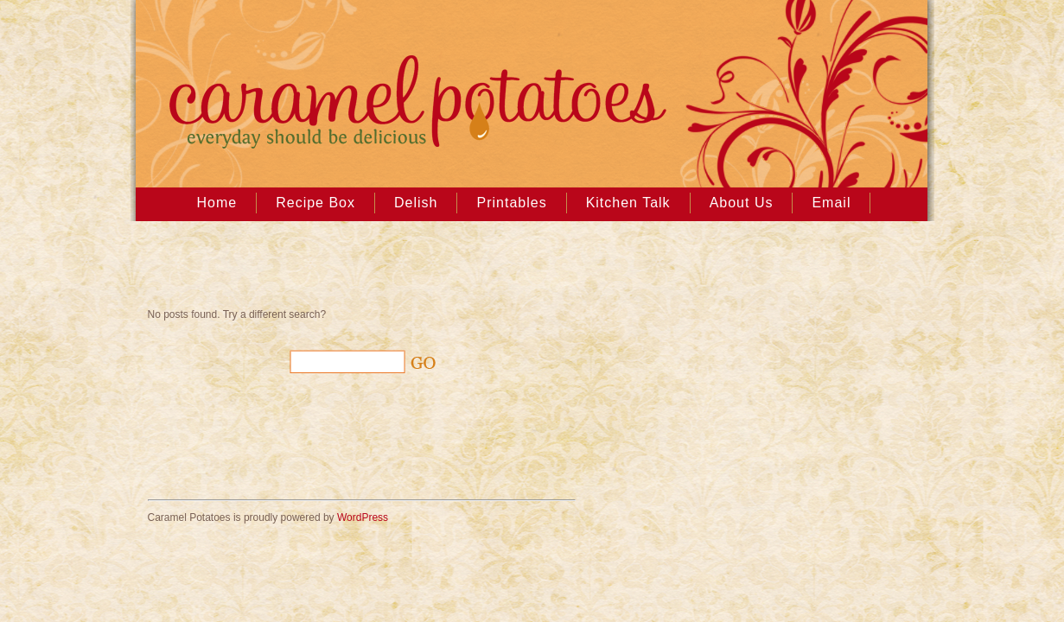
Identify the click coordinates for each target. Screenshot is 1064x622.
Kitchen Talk (628, 202)
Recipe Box (315, 202)
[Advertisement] (350, 269)
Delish (415, 202)
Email (831, 202)
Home (217, 202)
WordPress (362, 517)
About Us (742, 202)
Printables (511, 202)
